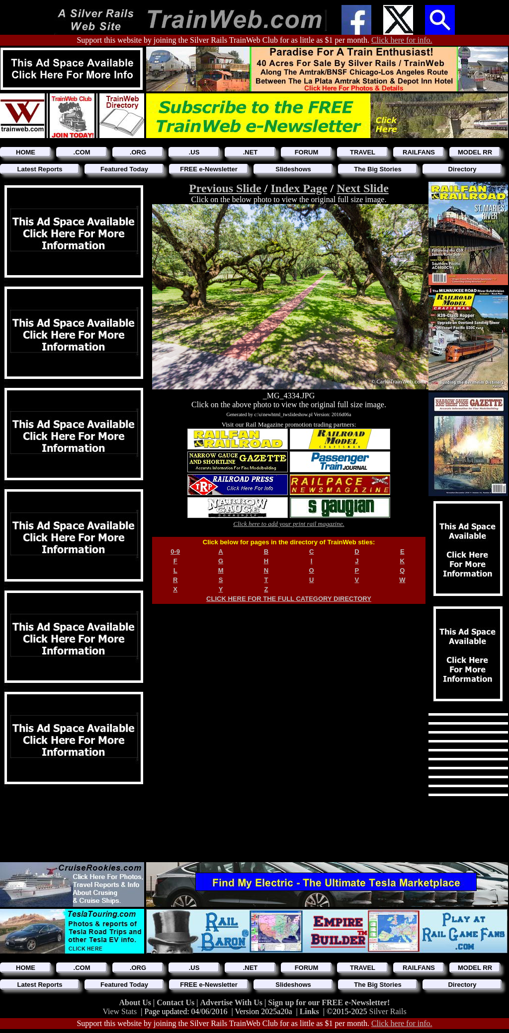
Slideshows (293, 169)
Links (309, 1011)
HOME (25, 152)
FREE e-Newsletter (209, 169)
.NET (250, 152)
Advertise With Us (232, 1002)
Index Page (298, 188)
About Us (136, 1002)
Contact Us (176, 1002)
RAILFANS (419, 152)
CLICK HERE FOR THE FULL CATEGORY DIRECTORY (288, 598)
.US (194, 152)
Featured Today (124, 169)
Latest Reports (39, 169)
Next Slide (363, 188)
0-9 (175, 551)
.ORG (138, 152)
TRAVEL (362, 152)
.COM (82, 152)
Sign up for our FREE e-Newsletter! (329, 1002)
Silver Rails (388, 1011)
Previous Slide (225, 188)
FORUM (307, 152)
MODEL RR (475, 152)
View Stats (119, 1011)
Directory (462, 169)
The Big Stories (377, 169)
